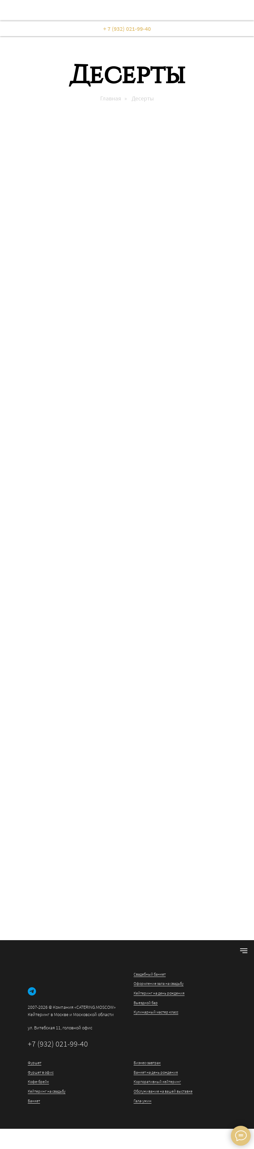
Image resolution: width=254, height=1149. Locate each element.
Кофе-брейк (38, 1081)
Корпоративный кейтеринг (157, 1081)
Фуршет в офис (41, 1072)
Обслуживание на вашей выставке (163, 1091)
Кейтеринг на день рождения (159, 993)
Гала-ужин (142, 1100)
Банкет (34, 1100)
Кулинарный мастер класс (156, 1011)
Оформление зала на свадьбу (159, 983)
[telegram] (32, 991)
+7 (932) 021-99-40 (58, 1044)
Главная (110, 98)
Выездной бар (146, 1002)
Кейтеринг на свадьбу (46, 1091)
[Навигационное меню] (243, 950)
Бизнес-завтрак (147, 1062)
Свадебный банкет (150, 974)
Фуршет (34, 1062)
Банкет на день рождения (156, 1072)
